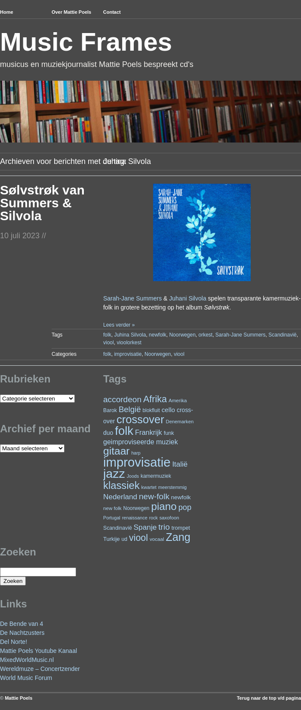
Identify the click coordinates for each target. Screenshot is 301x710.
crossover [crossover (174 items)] (140, 419)
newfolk (157, 335)
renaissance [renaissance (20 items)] (134, 517)
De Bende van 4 (21, 623)
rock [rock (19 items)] (153, 517)
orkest (206, 335)
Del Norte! (13, 641)
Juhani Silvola (187, 298)
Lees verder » (119, 325)
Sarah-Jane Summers (132, 298)
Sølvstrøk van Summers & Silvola (42, 203)
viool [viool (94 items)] (138, 538)
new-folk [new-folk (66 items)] (154, 496)
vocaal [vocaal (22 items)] (157, 539)
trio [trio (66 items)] (163, 526)
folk (107, 335)
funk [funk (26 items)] (169, 433)
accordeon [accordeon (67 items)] (122, 399)
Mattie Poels (18, 698)
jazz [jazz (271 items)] (114, 473)
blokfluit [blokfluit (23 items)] (151, 410)
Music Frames (86, 41)
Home (6, 12)
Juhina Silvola (130, 335)
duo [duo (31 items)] (108, 432)
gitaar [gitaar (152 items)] (116, 451)
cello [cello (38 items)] (168, 409)
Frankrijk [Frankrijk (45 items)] (148, 432)
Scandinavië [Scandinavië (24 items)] (117, 528)
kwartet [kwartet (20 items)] (149, 487)
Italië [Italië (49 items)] (179, 464)
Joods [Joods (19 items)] (133, 476)
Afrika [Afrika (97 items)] (155, 399)
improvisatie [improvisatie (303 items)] (136, 462)
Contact (112, 12)
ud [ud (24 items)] (125, 539)
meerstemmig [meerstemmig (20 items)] (172, 487)
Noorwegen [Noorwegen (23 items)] (136, 508)
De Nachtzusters (22, 632)
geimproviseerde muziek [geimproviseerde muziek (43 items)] (140, 442)
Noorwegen (182, 335)
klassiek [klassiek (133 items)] (121, 485)
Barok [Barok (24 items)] (110, 410)
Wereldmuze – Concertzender (40, 668)
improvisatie (127, 354)
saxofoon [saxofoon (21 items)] (169, 517)
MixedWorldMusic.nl (27, 659)
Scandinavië (282, 335)
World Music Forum (26, 677)
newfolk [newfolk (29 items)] (181, 497)
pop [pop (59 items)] (184, 507)
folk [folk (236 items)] (124, 430)
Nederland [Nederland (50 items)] (120, 496)
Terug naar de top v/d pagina (269, 698)
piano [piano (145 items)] (163, 506)
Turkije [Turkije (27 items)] (111, 539)
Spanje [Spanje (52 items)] (145, 527)
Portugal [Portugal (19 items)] (111, 517)
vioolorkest (129, 343)
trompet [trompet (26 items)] (181, 528)
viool (108, 343)
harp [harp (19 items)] (135, 452)
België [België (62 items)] (130, 409)
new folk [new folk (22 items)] (112, 508)
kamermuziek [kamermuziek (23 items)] (156, 476)
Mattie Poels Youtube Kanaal (38, 650)
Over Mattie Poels (71, 12)
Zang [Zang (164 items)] (178, 537)
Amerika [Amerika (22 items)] (178, 400)
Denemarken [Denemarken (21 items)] (180, 421)
